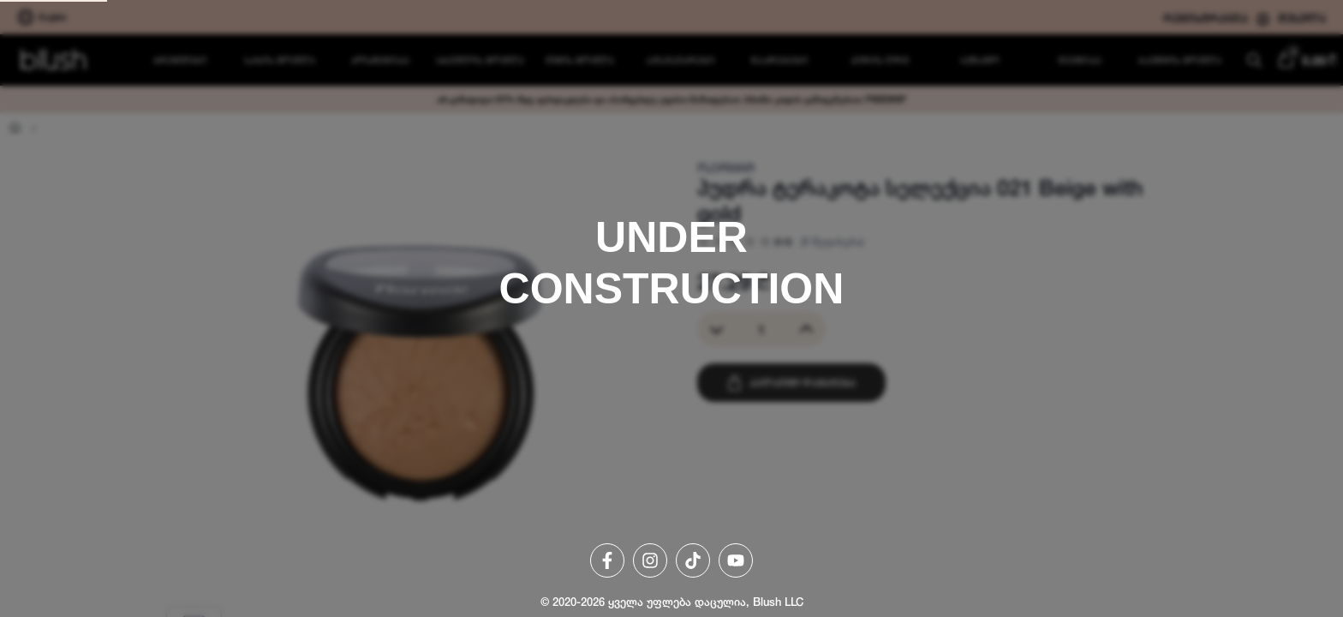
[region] (671, 308)
